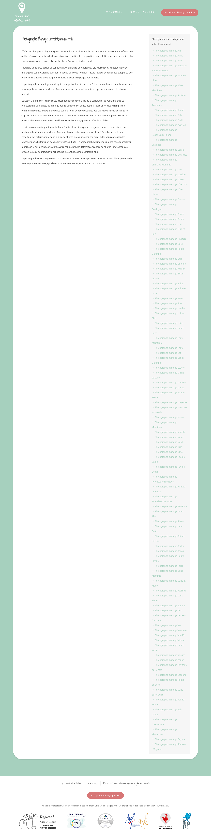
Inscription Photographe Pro (180, 12)
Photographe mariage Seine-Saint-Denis (168, 692)
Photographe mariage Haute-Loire (168, 330)
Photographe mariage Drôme (168, 219)
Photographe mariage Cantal (168, 149)
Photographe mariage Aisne (167, 55)
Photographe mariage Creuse (168, 199)
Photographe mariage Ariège (168, 110)
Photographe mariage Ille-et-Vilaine (168, 276)
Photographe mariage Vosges (168, 655)
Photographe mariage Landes (168, 308)
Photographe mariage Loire (167, 323)
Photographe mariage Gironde (169, 263)
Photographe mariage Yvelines (169, 590)
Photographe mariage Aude (167, 120)
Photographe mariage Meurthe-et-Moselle (169, 410)
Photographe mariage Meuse (168, 417)
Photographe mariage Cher (167, 169)
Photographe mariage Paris (167, 565)
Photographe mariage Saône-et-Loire (168, 539)
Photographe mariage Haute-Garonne (168, 251)
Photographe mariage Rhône (168, 521)
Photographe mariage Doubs (168, 214)
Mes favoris (142, 11)
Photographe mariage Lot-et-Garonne (168, 360)
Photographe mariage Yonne (168, 659)
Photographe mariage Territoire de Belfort (169, 667)
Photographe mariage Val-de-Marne (168, 702)
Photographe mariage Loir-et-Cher (168, 316)
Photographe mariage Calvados (164, 142)
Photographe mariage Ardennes (164, 103)
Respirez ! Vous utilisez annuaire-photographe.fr (127, 783)
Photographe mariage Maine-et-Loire (168, 375)
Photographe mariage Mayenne (169, 402)
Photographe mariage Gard (167, 243)
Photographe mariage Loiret (167, 347)
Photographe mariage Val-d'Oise (166, 712)
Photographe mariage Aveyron (169, 124)
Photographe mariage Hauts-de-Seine (168, 682)
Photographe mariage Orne (167, 451)
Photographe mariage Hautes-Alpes (169, 78)
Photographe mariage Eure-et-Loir (168, 231)
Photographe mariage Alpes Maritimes (167, 88)
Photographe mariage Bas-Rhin (169, 506)
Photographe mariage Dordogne (164, 207)
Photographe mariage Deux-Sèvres (167, 598)
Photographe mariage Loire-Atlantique (167, 340)
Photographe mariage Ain (166, 50)
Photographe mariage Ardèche (169, 95)
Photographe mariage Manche (169, 382)
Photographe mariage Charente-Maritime (164, 162)
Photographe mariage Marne (168, 387)
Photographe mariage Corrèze (168, 174)
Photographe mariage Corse (167, 179)
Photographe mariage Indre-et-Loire (169, 291)
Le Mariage (92, 783)
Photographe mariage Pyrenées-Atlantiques (164, 479)
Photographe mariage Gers (167, 258)
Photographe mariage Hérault (168, 268)
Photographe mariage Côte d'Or (169, 184)
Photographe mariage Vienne (168, 640)
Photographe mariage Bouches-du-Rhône (164, 132)
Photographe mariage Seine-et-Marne (169, 583)
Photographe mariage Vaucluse (169, 630)
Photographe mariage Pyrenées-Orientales (164, 499)
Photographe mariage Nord (167, 442)
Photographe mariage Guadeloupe (164, 722)
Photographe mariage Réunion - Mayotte (169, 747)
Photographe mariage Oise (167, 446)
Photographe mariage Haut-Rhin (167, 514)
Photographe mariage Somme (168, 605)
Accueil (114, 11)
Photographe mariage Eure (167, 224)
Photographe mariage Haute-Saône (168, 529)
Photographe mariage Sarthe (168, 546)
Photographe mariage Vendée (168, 635)
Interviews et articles (70, 783)
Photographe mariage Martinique (164, 732)
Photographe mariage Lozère (168, 367)
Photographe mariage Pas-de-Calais (168, 459)
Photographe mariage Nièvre (168, 437)
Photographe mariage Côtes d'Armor (167, 192)
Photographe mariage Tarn (167, 610)
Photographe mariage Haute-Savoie (168, 558)
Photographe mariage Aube (167, 115)
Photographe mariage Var (166, 625)
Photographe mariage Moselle (168, 432)
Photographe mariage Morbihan (164, 425)
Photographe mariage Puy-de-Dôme (168, 469)
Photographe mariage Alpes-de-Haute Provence (169, 68)
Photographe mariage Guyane (168, 739)
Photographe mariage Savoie (168, 551)
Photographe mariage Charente (169, 154)
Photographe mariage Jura (167, 303)
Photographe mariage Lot (166, 352)
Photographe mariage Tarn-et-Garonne (168, 618)
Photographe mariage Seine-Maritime (168, 573)
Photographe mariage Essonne (169, 674)
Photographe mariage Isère (167, 298)
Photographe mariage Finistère (169, 238)
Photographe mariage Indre (167, 283)
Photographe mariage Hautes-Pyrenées (169, 489)
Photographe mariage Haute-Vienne (168, 647)
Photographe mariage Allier (167, 60)
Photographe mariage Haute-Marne (168, 395)
